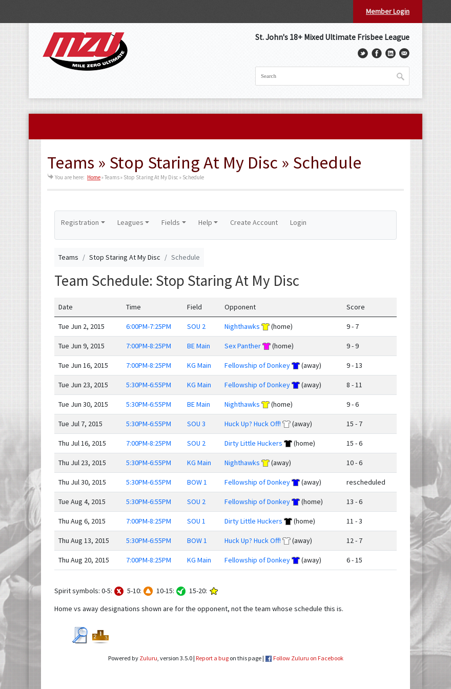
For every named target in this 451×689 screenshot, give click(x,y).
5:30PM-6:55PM (148, 384)
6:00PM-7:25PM (148, 326)
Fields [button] (170, 222)
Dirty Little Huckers (253, 443)
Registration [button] (80, 222)
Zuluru (148, 658)
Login (298, 222)
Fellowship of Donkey (257, 365)
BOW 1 (197, 482)
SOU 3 (196, 423)
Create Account (254, 222)
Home (93, 177)
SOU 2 (196, 326)
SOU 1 (196, 521)
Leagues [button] (130, 222)
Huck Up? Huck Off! (252, 423)
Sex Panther (242, 345)
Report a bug (212, 658)
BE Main (198, 345)
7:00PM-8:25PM (148, 345)
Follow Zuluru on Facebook (308, 658)
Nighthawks (242, 326)
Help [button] (205, 222)
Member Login (387, 11)
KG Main (199, 365)
